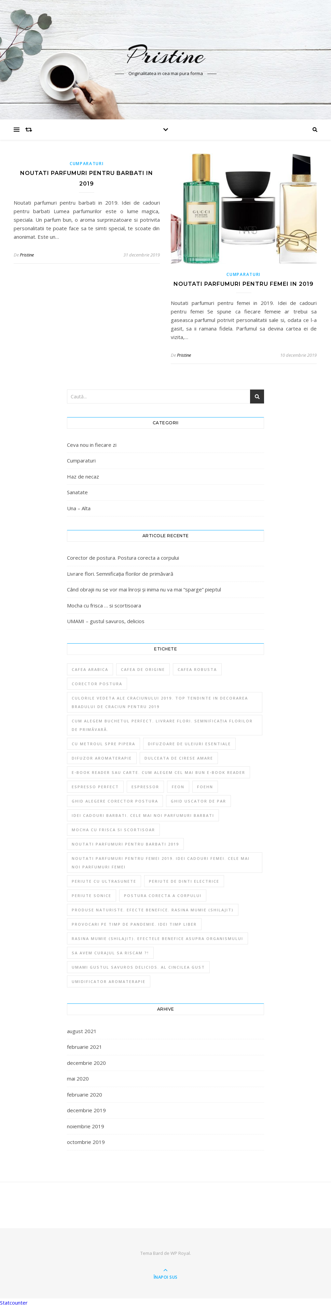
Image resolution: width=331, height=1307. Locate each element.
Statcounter (14, 1302)
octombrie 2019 (86, 1142)
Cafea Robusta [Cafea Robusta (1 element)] (197, 669)
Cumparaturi (87, 163)
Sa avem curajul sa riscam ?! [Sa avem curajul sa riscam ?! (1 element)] (110, 952)
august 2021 (82, 1031)
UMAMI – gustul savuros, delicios (105, 621)
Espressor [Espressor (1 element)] (145, 786)
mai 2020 (78, 1078)
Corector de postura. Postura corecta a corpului (123, 557)
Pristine (165, 55)
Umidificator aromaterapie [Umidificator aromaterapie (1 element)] (109, 981)
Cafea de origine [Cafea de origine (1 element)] (143, 669)
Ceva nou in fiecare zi (91, 444)
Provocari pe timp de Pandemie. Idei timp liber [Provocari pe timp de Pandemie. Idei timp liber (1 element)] (134, 924)
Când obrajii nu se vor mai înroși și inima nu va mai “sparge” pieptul (144, 589)
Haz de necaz (83, 476)
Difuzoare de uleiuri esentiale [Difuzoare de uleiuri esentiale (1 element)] (189, 743)
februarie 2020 (84, 1094)
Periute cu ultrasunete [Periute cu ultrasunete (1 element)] (104, 881)
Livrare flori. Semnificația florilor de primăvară (120, 573)
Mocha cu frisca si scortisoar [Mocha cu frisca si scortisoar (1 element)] (113, 829)
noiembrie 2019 (85, 1126)
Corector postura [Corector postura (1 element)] (97, 683)
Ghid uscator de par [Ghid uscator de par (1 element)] (198, 801)
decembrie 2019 (86, 1110)
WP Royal (180, 1253)
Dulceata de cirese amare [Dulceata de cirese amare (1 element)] (178, 758)
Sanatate (77, 492)
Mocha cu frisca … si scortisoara (104, 605)
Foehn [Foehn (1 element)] (205, 786)
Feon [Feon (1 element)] (178, 786)
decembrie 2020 (86, 1062)
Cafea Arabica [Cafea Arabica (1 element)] (90, 669)
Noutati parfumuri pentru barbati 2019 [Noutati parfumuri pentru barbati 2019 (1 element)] (125, 844)
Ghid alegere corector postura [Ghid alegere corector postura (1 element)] (115, 801)
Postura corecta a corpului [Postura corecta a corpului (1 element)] (163, 895)
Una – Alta (79, 508)
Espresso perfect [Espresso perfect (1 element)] (95, 786)
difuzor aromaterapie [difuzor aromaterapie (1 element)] (102, 758)
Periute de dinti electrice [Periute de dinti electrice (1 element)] (184, 881)
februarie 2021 (84, 1046)
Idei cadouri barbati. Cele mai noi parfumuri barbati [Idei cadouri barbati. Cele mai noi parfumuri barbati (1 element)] (143, 815)
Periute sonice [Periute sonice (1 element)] (91, 895)
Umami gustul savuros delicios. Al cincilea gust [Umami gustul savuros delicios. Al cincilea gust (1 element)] (138, 967)
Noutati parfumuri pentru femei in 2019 (244, 284)
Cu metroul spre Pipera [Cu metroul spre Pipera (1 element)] (103, 743)
